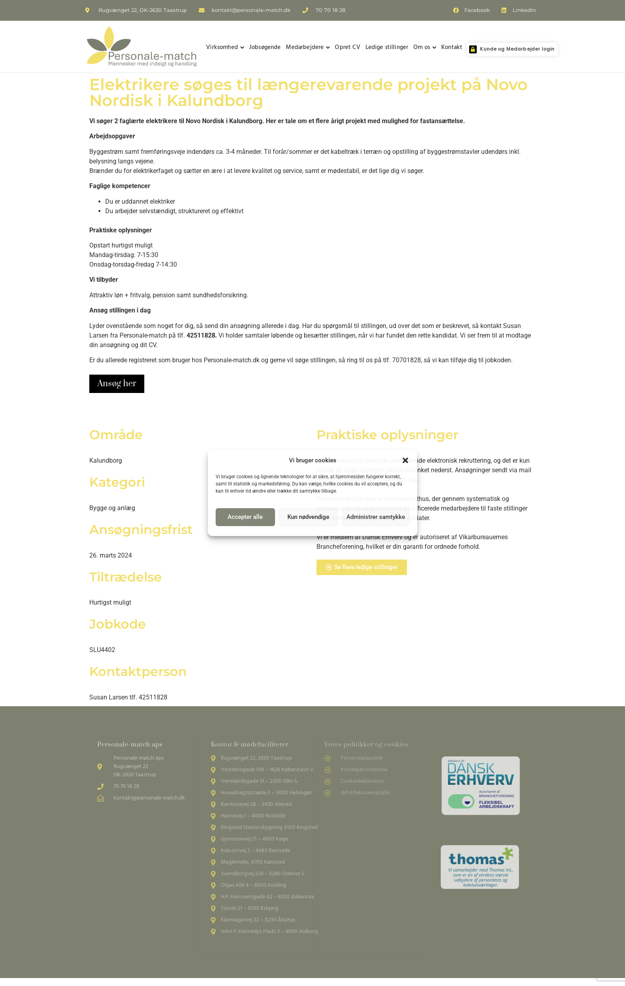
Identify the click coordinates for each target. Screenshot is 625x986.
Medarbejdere (308, 48)
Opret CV (347, 47)
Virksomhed (225, 48)
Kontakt (451, 47)
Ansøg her (116, 383)
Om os (424, 48)
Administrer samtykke (375, 516)
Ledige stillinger (387, 47)
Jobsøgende (265, 47)
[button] (405, 460)
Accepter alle (245, 516)
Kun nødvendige (308, 516)
